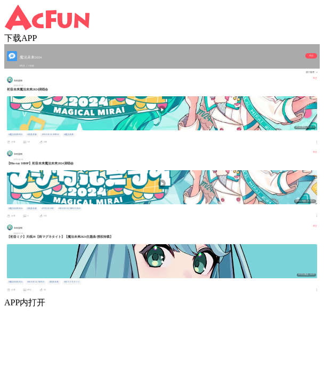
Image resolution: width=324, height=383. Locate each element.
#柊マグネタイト (72, 282)
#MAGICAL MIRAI (50, 135)
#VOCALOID (48, 208)
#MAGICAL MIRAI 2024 (69, 208)
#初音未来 (32, 135)
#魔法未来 (69, 135)
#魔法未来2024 (15, 135)
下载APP (20, 38)
